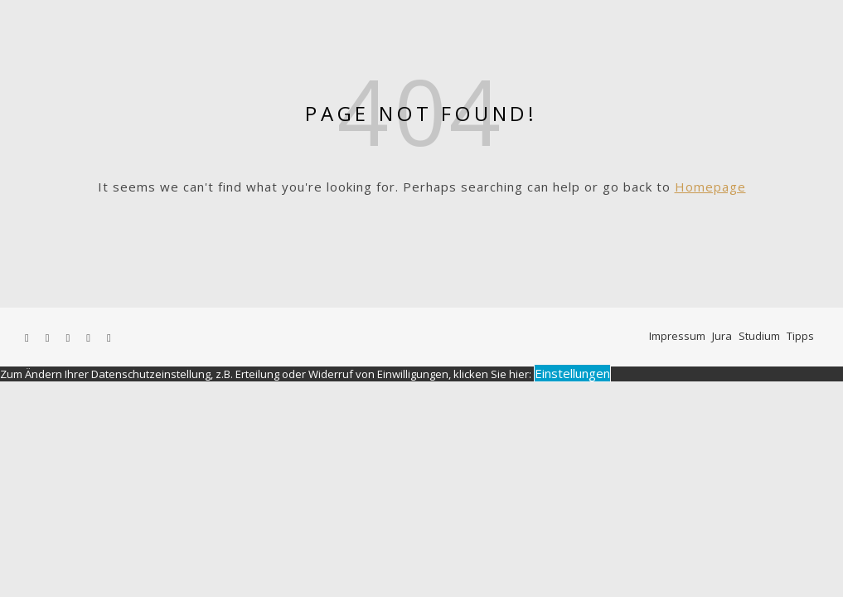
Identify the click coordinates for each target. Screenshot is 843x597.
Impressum (677, 335)
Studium (759, 335)
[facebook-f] (28, 337)
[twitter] (49, 337)
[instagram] (69, 337)
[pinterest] (89, 337)
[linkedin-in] (109, 337)
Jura (722, 335)
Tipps (800, 335)
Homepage (710, 186)
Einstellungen (572, 373)
